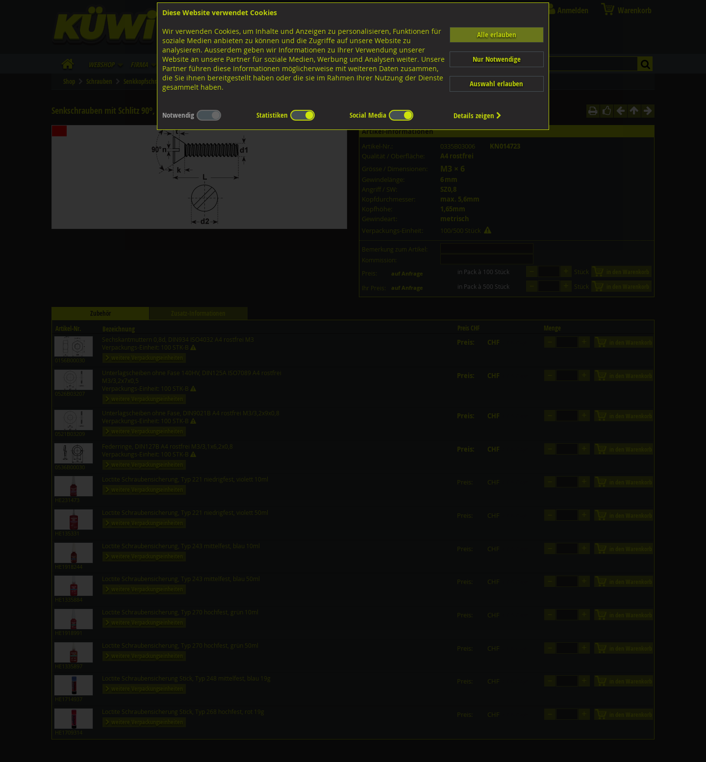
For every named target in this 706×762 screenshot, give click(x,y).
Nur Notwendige (497, 59)
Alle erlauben (496, 34)
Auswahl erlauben (496, 83)
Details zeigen (478, 115)
